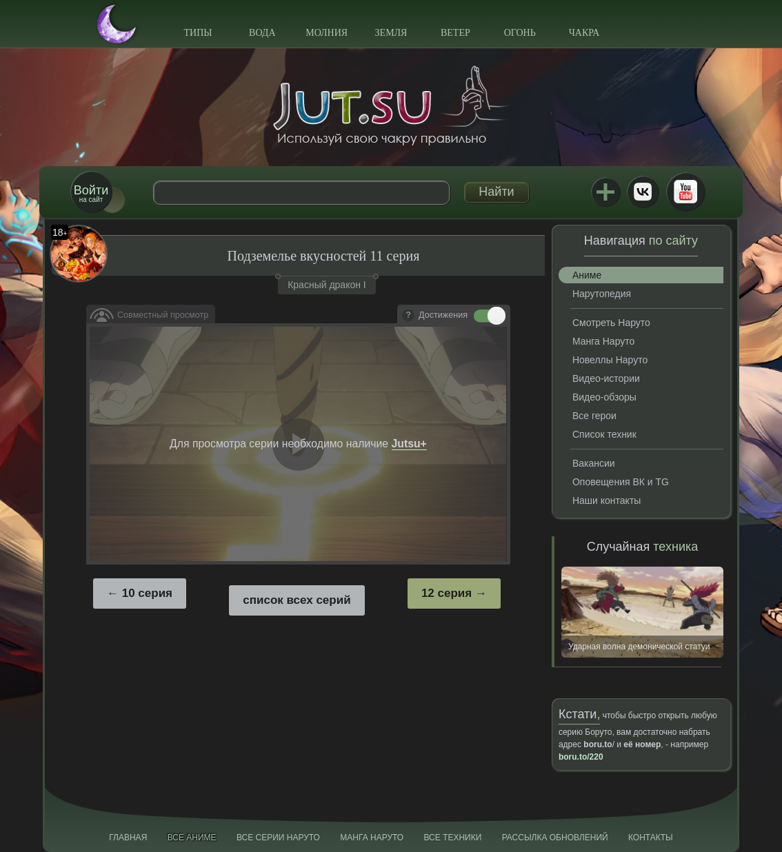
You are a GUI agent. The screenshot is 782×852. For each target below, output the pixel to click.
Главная (128, 837)
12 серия (446, 593)
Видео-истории (606, 378)
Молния (326, 33)
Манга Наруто (603, 341)
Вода (262, 33)
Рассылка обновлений (555, 837)
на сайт (91, 193)
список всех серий (296, 600)
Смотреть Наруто (611, 322)
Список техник (604, 434)
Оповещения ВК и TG (620, 481)
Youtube (685, 191)
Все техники (452, 837)
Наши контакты (606, 500)
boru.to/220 (581, 757)
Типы (197, 33)
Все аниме (192, 837)
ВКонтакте (643, 191)
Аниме (586, 275)
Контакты (650, 837)
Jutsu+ (605, 191)
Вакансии (593, 463)
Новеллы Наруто (610, 359)
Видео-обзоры (604, 397)
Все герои (594, 415)
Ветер (455, 33)
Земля (391, 33)
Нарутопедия (601, 293)
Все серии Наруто (278, 837)
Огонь (520, 33)
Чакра (584, 33)
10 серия (147, 593)
